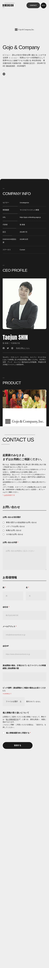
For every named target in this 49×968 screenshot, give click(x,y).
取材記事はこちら (23, 348)
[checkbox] (24, 528)
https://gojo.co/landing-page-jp (30, 217)
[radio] (24, 522)
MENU (43, 5)
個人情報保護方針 (12, 719)
